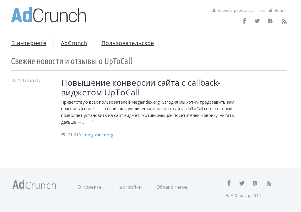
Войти (277, 10)
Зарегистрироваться (233, 10)
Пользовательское (127, 43)
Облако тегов (172, 187)
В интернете (28, 43)
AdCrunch (74, 43)
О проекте (90, 187)
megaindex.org (99, 135)
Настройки (129, 187)
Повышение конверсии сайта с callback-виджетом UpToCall (140, 87)
